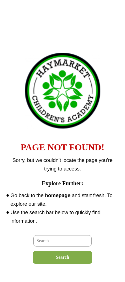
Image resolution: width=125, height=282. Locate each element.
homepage (57, 195)
